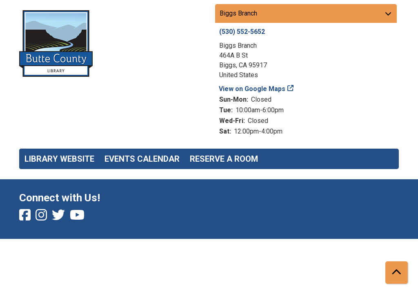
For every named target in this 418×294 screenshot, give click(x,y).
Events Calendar (142, 159)
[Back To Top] (396, 272)
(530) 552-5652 (242, 32)
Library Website (59, 159)
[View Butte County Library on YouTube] (77, 217)
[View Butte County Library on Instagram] (42, 217)
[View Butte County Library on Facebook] (25, 217)
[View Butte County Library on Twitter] (59, 217)
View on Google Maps (252, 89)
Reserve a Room (224, 159)
